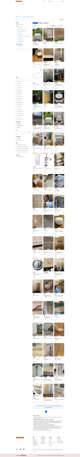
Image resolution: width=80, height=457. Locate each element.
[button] (61, 19)
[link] (19, 24)
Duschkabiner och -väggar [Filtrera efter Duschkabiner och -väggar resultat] (23, 36)
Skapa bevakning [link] (48, 407)
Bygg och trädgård (26, 16)
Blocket (17, 16)
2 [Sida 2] (48, 411)
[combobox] (37, 19)
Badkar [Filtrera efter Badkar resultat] (20, 27)
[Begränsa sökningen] (23, 79)
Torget (21, 16)
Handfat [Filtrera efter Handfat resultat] (20, 38)
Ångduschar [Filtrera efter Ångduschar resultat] (21, 41)
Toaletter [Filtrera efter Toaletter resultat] (20, 39)
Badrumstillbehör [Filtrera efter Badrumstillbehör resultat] (22, 31)
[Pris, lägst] (18, 132)
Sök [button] (29, 132)
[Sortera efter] (60, 26)
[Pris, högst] (24, 132)
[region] (37, 34)
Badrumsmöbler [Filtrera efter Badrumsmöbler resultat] (21, 29)
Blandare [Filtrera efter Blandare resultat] (20, 34)
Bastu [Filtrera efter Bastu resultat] (19, 32)
